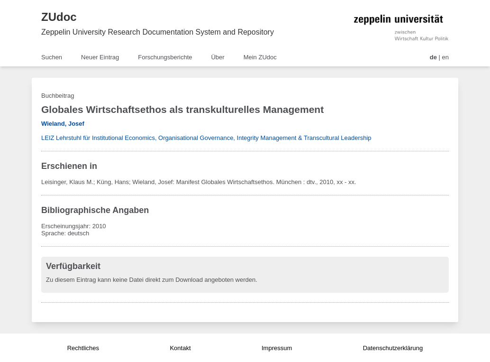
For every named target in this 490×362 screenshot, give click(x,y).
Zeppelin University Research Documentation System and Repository (157, 32)
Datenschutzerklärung (393, 348)
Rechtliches (83, 348)
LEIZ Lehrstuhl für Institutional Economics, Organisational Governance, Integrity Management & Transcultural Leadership (206, 137)
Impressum (277, 348)
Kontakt (180, 348)
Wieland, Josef (62, 123)
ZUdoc (59, 16)
